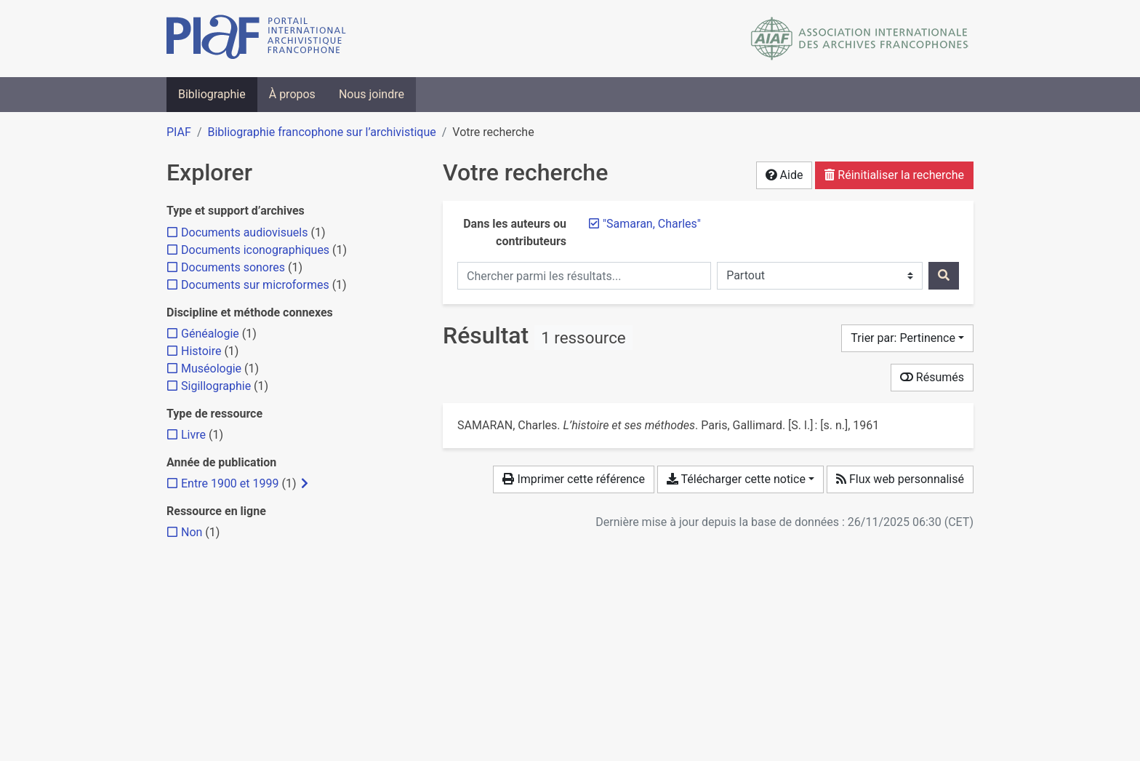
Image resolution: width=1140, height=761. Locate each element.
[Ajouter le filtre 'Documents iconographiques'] (255, 250)
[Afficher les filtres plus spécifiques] (304, 484)
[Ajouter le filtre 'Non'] (191, 532)
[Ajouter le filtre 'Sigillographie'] (216, 386)
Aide (784, 175)
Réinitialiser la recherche (894, 175)
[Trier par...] (907, 338)
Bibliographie (212, 94)
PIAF (178, 132)
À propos (292, 94)
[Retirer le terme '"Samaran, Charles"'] (652, 224)
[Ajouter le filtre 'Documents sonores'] (233, 267)
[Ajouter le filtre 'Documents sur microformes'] (255, 285)
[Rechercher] (943, 276)
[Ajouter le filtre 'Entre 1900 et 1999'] (229, 483)
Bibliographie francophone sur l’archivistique (321, 132)
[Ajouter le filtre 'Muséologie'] (211, 368)
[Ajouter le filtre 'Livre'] (193, 435)
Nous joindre (371, 94)
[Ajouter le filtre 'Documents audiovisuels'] (244, 232)
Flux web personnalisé (900, 479)
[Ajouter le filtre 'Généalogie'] (210, 333)
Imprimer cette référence (573, 479)
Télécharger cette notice (736, 479)
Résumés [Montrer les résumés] (932, 377)
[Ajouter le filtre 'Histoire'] (201, 351)
